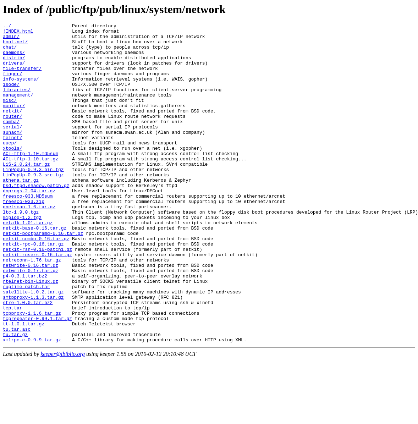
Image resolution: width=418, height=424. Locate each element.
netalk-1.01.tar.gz (28, 263)
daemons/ (14, 58)
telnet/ (12, 161)
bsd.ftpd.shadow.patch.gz (36, 218)
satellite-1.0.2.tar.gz (33, 346)
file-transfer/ (22, 78)
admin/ (11, 39)
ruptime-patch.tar (26, 339)
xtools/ (12, 173)
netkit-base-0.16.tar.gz (34, 269)
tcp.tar (12, 365)
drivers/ (14, 71)
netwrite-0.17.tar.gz (30, 320)
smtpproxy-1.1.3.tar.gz (33, 352)
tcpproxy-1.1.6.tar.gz (32, 371)
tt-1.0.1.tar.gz (23, 384)
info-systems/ (21, 90)
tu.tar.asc (17, 390)
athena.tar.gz (21, 212)
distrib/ (14, 65)
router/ (12, 135)
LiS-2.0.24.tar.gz (26, 192)
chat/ (10, 52)
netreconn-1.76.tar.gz (32, 307)
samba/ (11, 141)
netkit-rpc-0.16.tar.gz (33, 288)
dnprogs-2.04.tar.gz (29, 224)
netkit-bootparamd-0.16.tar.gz (43, 275)
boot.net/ (15, 46)
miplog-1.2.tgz (22, 256)
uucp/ (10, 167)
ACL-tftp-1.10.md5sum (30, 180)
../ (7, 26)
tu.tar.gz (15, 397)
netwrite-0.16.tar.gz (30, 314)
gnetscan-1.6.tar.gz (29, 244)
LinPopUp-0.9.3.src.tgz (33, 205)
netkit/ (12, 129)
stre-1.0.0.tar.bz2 (28, 359)
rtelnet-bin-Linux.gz (30, 333)
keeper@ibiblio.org (62, 418)
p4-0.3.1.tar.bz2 (25, 327)
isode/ (11, 97)
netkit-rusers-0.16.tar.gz (37, 301)
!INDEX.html (18, 33)
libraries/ (17, 103)
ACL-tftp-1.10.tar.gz (30, 186)
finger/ (12, 84)
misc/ (10, 116)
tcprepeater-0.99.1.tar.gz (37, 378)
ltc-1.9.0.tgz (21, 250)
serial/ (12, 148)
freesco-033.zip (23, 237)
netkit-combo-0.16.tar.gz (36, 282)
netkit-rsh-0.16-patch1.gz (37, 295)
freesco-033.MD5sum (28, 231)
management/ (18, 109)
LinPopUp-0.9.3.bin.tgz (33, 199)
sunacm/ (12, 154)
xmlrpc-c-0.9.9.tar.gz (32, 403)
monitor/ (14, 122)
